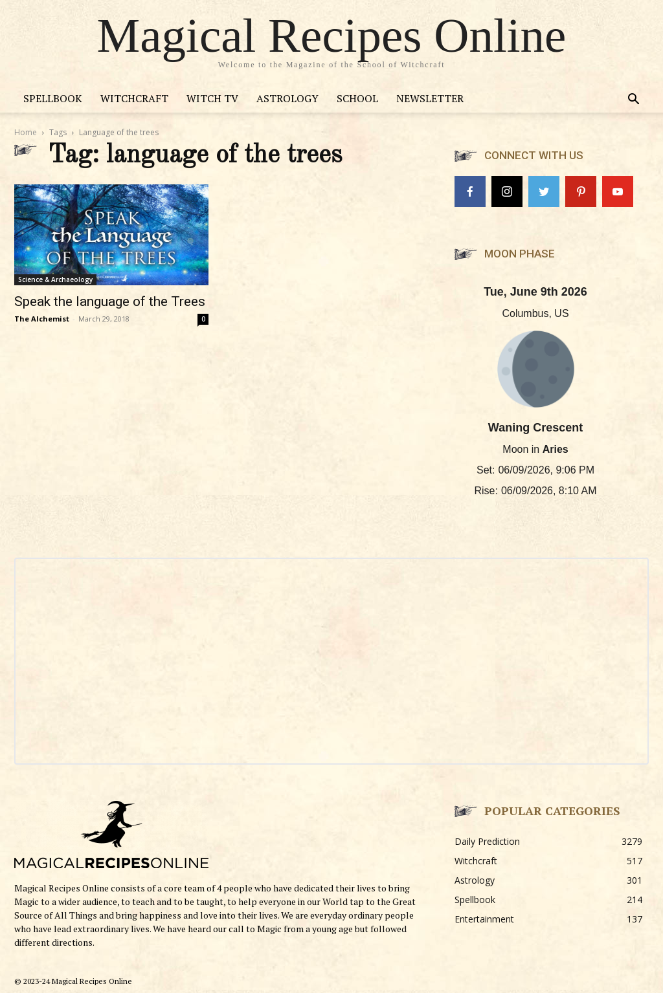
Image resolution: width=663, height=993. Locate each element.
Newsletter (430, 98)
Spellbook (52, 98)
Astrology (287, 98)
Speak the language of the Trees (109, 301)
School (357, 98)
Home (25, 132)
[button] (633, 100)
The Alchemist (41, 318)
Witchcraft (134, 98)
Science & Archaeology (55, 279)
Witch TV (212, 98)
